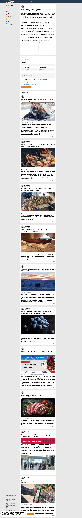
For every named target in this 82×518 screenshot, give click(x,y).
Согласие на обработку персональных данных (29, 80)
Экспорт (25, 227)
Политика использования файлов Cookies (10, 506)
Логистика (26, 7)
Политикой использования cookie (9, 515)
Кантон (25, 432)
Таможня (25, 186)
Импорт (25, 97)
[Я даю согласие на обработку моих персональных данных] (21, 79)
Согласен (30, 514)
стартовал (34, 16)
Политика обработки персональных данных (10, 504)
